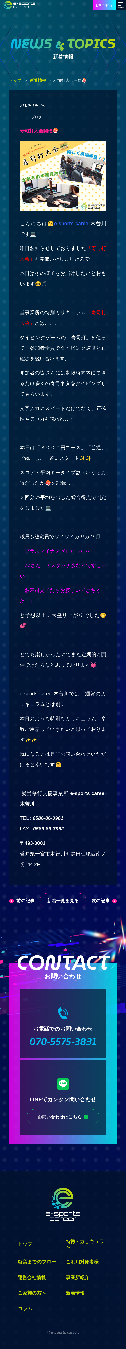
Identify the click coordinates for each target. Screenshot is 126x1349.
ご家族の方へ (32, 1293)
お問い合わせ (104, 5)
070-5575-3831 (62, 1041)
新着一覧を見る (63, 900)
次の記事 (101, 901)
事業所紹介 (77, 1277)
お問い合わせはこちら (60, 1117)
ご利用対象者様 (82, 1261)
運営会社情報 (32, 1277)
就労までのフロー (37, 1261)
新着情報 (38, 80)
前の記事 (25, 901)
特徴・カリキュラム (85, 1244)
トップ (15, 80)
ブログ (36, 117)
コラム (25, 1308)
